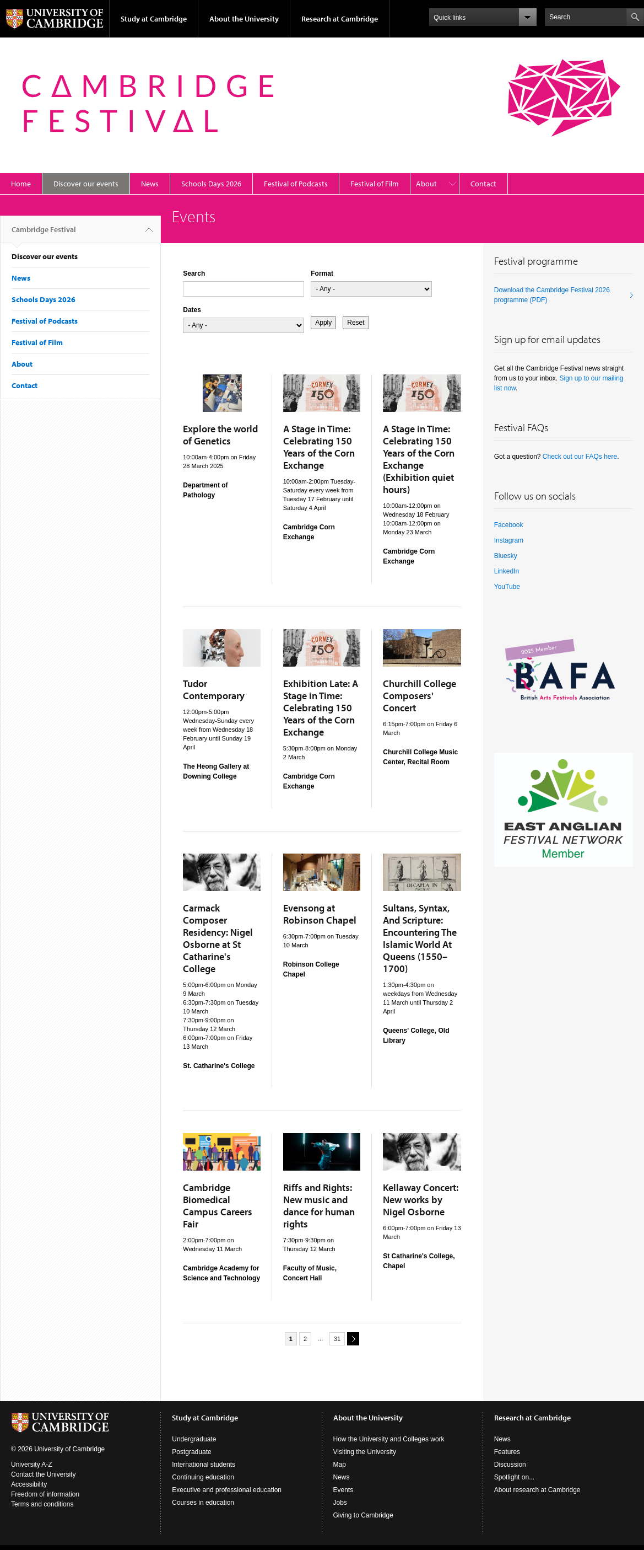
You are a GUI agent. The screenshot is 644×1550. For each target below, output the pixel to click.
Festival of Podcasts (296, 184)
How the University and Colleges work (389, 1439)
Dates (192, 310)
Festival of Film (374, 184)
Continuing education (203, 1477)
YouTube (507, 587)
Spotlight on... (514, 1477)
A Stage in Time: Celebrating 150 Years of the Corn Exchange (319, 446)
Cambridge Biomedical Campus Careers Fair (217, 1205)
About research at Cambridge (537, 1490)
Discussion (510, 1464)
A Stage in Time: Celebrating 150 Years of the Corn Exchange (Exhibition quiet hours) (418, 459)
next (351, 1338)
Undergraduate (194, 1439)
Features (507, 1452)
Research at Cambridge (339, 19)
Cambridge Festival (44, 233)
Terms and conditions (42, 1504)
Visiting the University (365, 1452)
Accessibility (29, 1484)
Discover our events (85, 184)
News (150, 184)
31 (337, 1339)
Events (343, 1490)
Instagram (508, 540)
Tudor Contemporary (214, 689)
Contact (483, 184)
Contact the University (43, 1474)
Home (21, 184)
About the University (244, 19)
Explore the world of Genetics (220, 434)
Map (339, 1464)
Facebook (508, 525)
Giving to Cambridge (363, 1515)
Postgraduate (191, 1452)
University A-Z (31, 1464)
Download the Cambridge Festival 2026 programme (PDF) (552, 295)
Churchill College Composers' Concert (419, 695)
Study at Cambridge (154, 19)
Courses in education (203, 1502)
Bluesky (505, 556)
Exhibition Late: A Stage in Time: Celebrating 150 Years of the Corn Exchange (320, 707)
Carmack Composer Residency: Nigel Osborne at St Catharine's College (218, 938)
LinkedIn (506, 571)
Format (322, 273)
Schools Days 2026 (211, 184)
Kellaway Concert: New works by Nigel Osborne (420, 1199)
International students (203, 1464)
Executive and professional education (227, 1490)
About (426, 184)
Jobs (340, 1502)
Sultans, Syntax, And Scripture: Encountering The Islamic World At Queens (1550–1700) (420, 938)
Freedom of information (45, 1494)
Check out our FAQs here (580, 456)
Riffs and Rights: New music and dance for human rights (319, 1205)
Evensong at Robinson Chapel (319, 914)
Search (194, 273)
